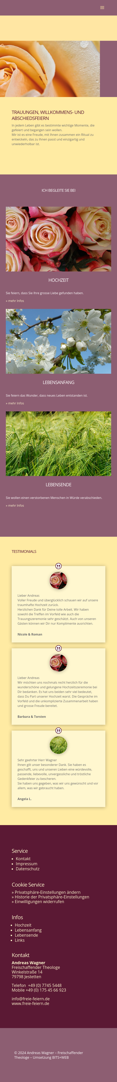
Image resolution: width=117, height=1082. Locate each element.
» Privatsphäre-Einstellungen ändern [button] (46, 892)
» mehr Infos (15, 301)
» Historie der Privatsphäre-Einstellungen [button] (50, 897)
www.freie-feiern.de (30, 1003)
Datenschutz (27, 868)
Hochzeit (23, 925)
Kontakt (23, 858)
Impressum (26, 863)
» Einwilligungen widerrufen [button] (38, 901)
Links (19, 940)
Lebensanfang (28, 930)
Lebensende (26, 935)
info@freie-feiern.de (31, 998)
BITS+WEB (60, 1057)
